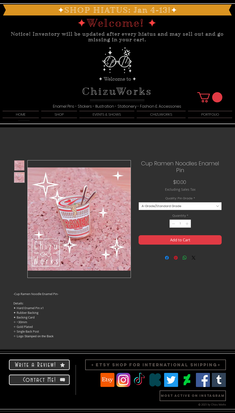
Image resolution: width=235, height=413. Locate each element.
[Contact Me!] (39, 380)
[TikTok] (139, 380)
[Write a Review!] (39, 365)
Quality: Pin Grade (180, 198)
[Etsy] (107, 380)
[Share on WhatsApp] (184, 258)
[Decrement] (173, 224)
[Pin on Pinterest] (176, 258)
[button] (209, 97)
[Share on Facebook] (167, 258)
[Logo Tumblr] (219, 380)
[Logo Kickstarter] (155, 380)
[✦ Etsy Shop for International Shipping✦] (155, 365)
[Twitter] (171, 380)
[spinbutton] (180, 224)
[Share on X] (193, 258)
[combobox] (180, 206)
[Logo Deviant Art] (187, 380)
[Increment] (187, 224)
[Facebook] (203, 380)
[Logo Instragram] (123, 380)
